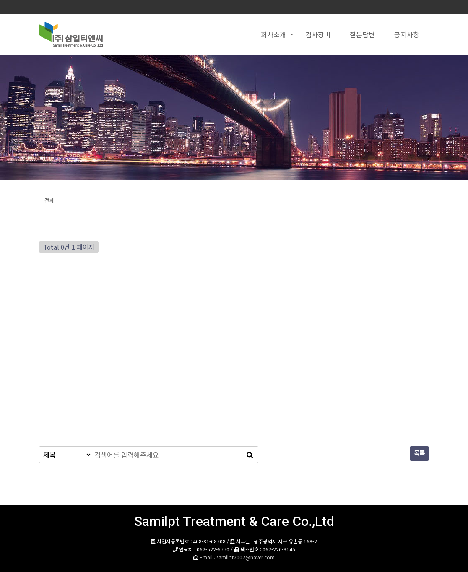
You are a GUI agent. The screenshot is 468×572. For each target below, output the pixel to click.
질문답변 (362, 34)
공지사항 (406, 34)
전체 (49, 200)
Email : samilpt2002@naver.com (237, 557)
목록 (419, 453)
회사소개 (273, 34)
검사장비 (317, 34)
